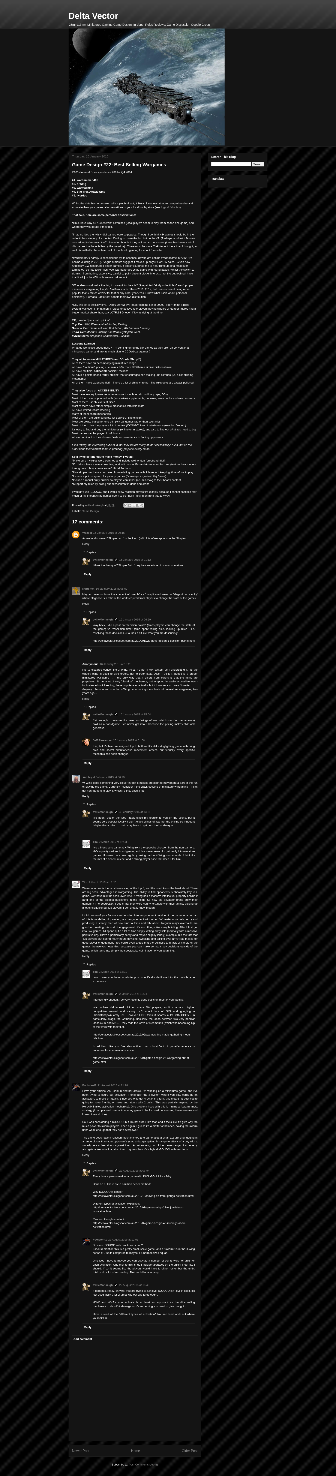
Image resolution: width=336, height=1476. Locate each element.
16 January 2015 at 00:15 (109, 532)
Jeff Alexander (102, 740)
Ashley (87, 777)
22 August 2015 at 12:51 (123, 1239)
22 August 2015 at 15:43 (134, 1285)
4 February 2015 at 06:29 (109, 777)
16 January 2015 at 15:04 (135, 714)
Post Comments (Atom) (143, 1464)
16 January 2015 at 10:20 (115, 664)
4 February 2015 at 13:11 (134, 812)
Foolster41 (89, 1085)
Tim (95, 842)
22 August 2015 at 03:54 (134, 1170)
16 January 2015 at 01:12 (135, 559)
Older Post (190, 1451)
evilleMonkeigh (103, 559)
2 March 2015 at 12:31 (113, 971)
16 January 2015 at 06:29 (135, 619)
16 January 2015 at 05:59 (111, 588)
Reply (85, 543)
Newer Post (80, 1451)
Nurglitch (88, 588)
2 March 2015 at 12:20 (102, 882)
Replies (91, 552)
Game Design (90, 511)
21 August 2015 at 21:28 (113, 1085)
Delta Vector (93, 16)
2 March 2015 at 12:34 (133, 993)
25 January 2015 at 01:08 (129, 740)
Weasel (87, 532)
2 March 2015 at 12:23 (113, 842)
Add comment (83, 1339)
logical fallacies (170, 207)
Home (135, 1451)
